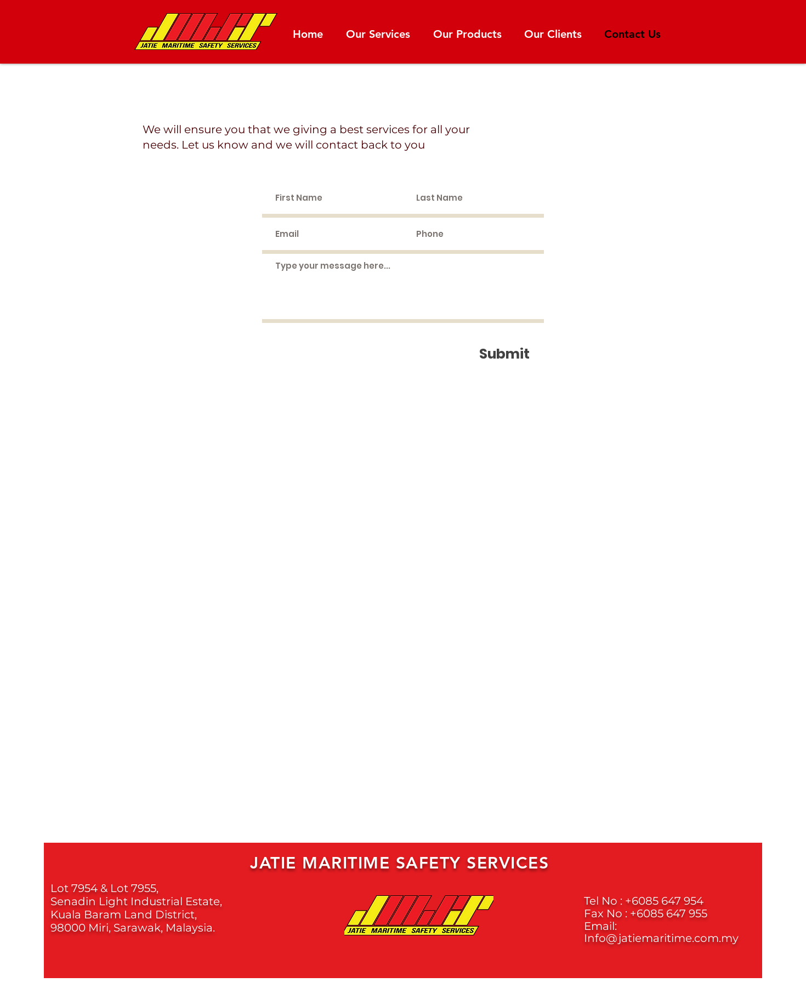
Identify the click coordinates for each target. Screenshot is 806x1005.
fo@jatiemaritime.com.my (667, 938)
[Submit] (504, 353)
